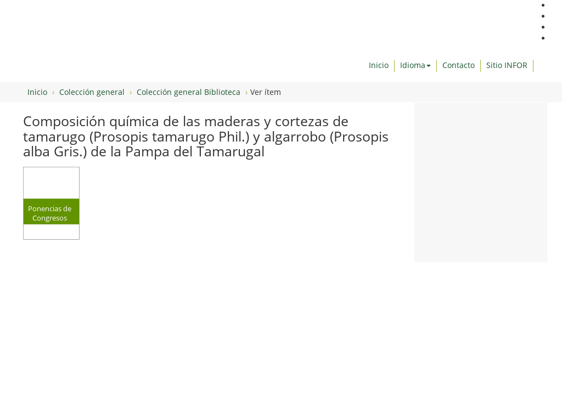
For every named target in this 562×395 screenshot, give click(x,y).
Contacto (458, 65)
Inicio (379, 65)
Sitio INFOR (506, 65)
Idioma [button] (415, 65)
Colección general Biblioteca (188, 92)
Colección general (92, 92)
